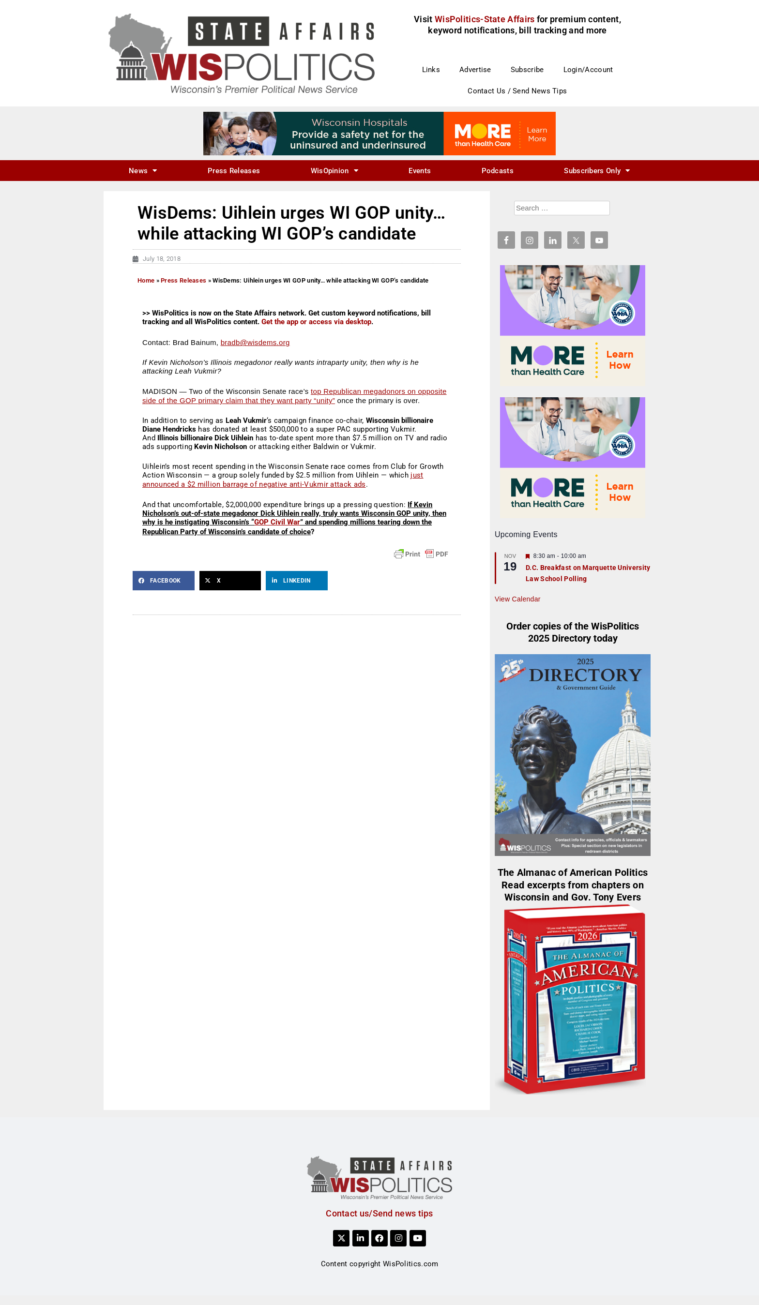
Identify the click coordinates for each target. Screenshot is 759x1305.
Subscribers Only (597, 170)
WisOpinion (334, 170)
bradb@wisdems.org (255, 342)
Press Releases (234, 170)
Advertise (475, 69)
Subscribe (527, 69)
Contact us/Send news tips (379, 1213)
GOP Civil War (277, 522)
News (143, 170)
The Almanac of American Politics (573, 872)
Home (145, 280)
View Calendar (518, 599)
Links (431, 69)
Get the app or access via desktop (316, 321)
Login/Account (588, 69)
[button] (164, 580)
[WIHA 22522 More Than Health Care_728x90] (379, 133)
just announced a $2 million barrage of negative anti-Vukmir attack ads (283, 480)
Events (420, 170)
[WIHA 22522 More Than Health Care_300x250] (572, 325)
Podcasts (498, 170)
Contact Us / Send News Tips (517, 91)
